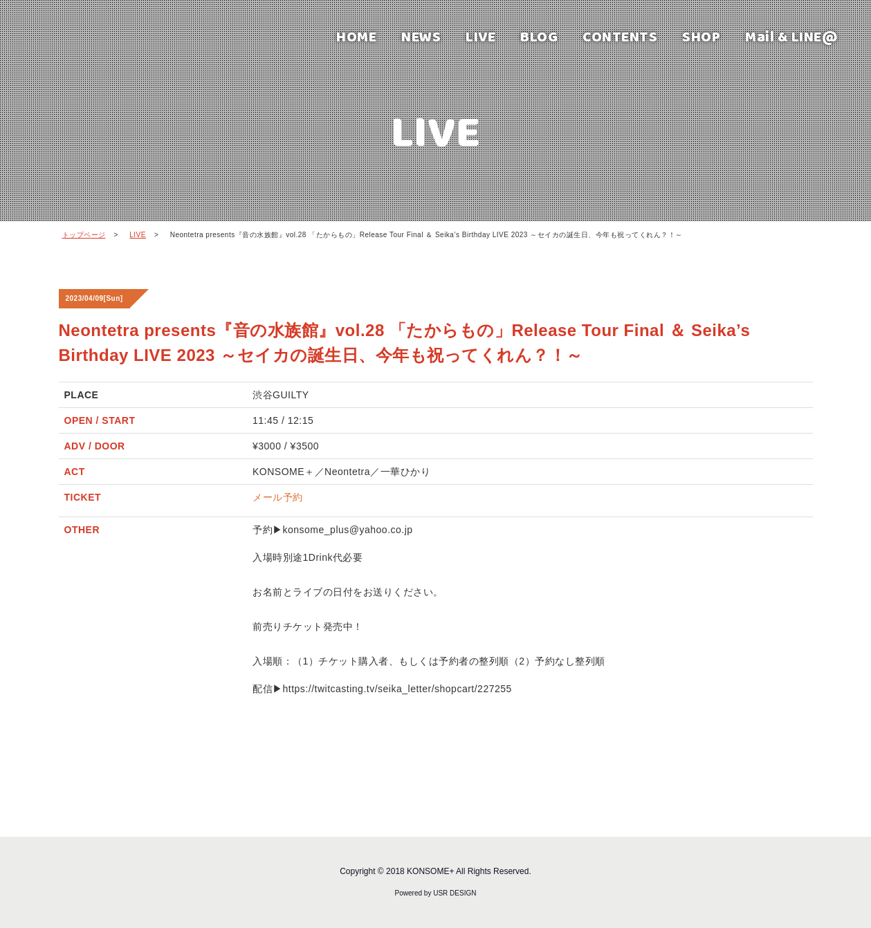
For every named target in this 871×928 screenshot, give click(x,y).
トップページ (84, 235)
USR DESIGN (454, 893)
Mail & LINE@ (791, 36)
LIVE (480, 36)
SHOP (701, 36)
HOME (356, 36)
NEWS (421, 36)
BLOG (539, 36)
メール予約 (278, 497)
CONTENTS (620, 36)
